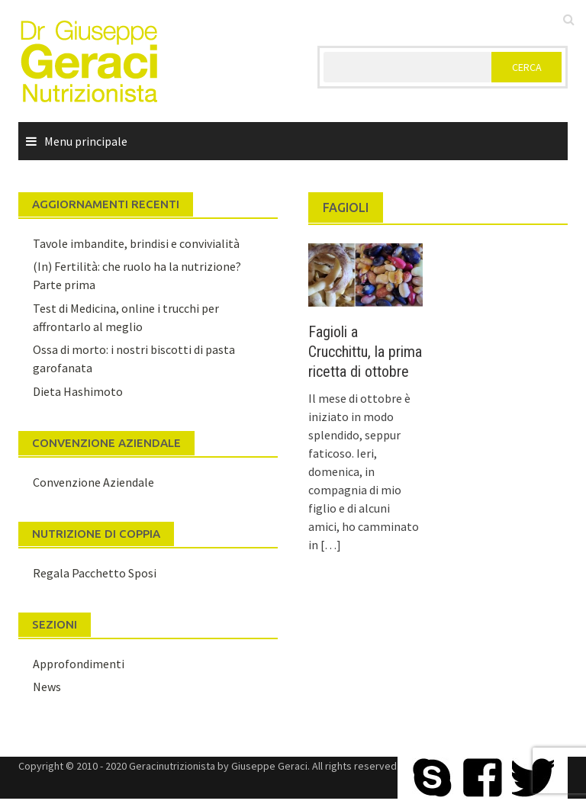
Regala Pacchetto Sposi (94, 572)
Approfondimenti (78, 663)
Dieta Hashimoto (78, 391)
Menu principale (85, 141)
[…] (329, 544)
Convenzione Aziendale (93, 482)
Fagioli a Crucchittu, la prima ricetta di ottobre (365, 352)
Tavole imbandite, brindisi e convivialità (136, 243)
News (47, 686)
